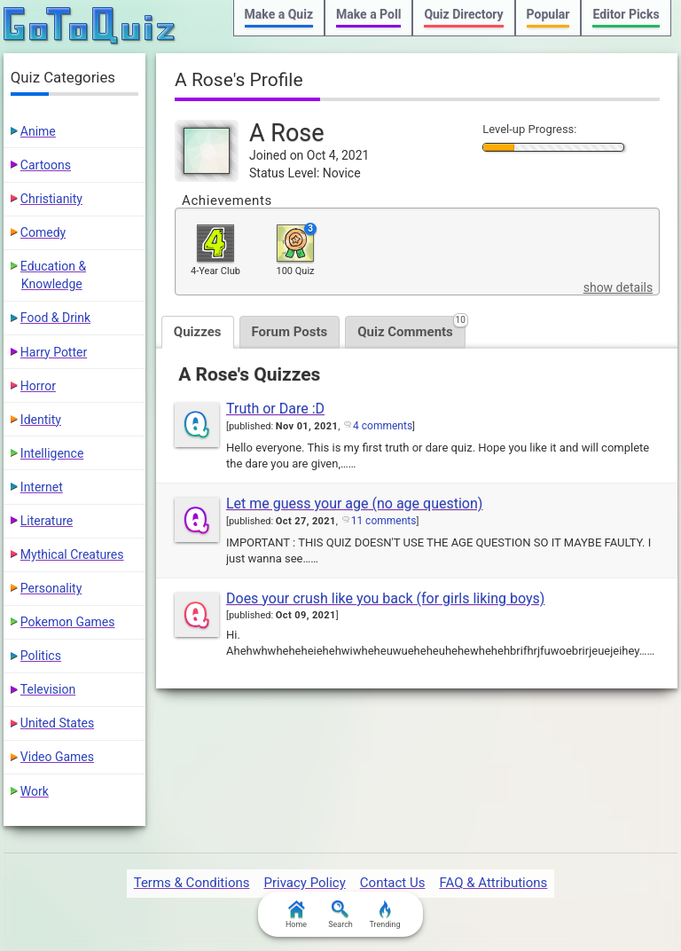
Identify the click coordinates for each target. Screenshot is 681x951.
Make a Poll (368, 14)
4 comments (382, 426)
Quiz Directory (463, 14)
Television (47, 689)
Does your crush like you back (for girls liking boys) (385, 598)
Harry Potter (53, 352)
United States (57, 723)
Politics (40, 655)
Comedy (43, 232)
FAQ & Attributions (493, 883)
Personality (51, 588)
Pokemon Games (67, 622)
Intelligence (52, 453)
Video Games (57, 757)
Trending (384, 914)
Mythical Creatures (72, 554)
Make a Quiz (279, 14)
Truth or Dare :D (275, 408)
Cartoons (45, 165)
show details (618, 287)
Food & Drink (55, 317)
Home (296, 914)
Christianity (51, 199)
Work (34, 791)
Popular (548, 14)
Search (340, 914)
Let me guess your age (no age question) (354, 503)
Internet (41, 487)
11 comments (384, 521)
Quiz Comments (411, 328)
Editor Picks (625, 14)
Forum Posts (290, 332)
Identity (40, 420)
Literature (46, 521)
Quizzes (198, 332)
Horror (38, 386)
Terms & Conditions (192, 883)
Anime (38, 131)
